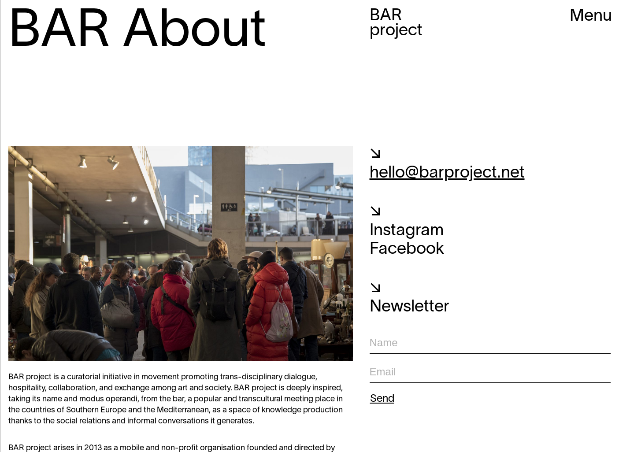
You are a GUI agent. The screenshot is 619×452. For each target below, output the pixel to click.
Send (382, 399)
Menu (591, 16)
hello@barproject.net (447, 173)
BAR (396, 24)
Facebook (407, 249)
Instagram (407, 231)
